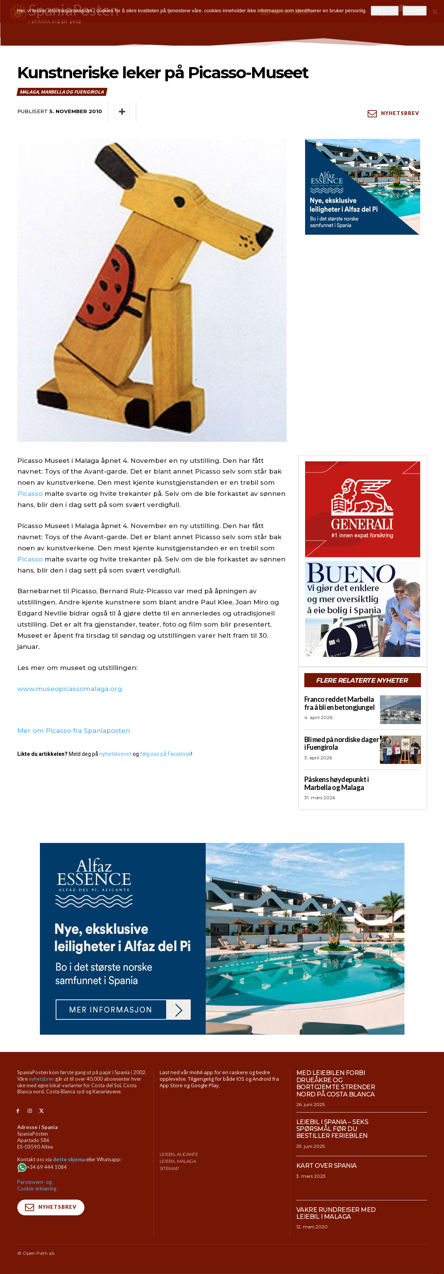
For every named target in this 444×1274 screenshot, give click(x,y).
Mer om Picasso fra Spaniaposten (73, 730)
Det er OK (385, 10)
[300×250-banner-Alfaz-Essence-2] (362, 187)
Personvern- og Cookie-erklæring (36, 1185)
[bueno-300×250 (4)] (362, 609)
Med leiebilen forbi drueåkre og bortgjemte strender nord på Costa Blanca (335, 1083)
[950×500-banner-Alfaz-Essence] (222, 939)
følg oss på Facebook (165, 754)
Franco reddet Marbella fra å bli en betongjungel (339, 703)
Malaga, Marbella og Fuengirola (62, 92)
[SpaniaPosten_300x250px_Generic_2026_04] (362, 509)
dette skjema (69, 1159)
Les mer (415, 10)
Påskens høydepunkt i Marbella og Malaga (336, 783)
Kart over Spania (326, 1165)
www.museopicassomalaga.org (69, 689)
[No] (434, 11)
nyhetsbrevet (115, 754)
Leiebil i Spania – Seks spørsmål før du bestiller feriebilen (332, 1129)
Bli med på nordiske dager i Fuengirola (341, 743)
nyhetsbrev (41, 1079)
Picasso (30, 493)
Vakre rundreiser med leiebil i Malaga (336, 1213)
